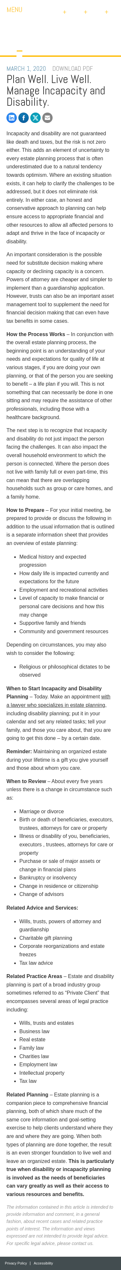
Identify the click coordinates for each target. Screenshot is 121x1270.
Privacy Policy (16, 1263)
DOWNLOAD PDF (72, 68)
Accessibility (43, 1263)
